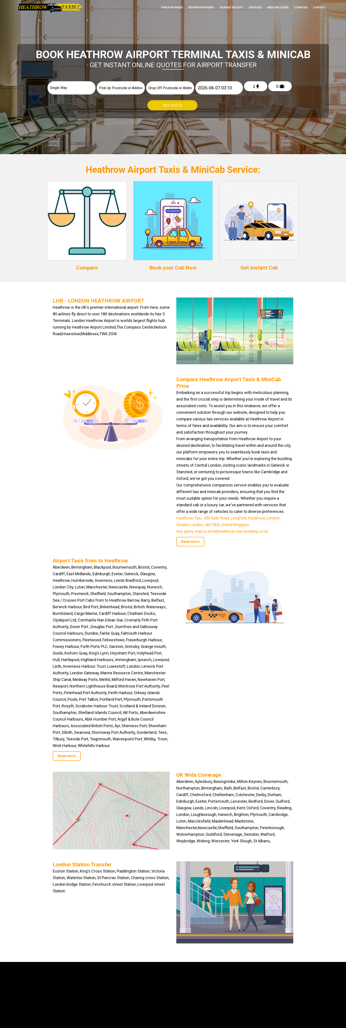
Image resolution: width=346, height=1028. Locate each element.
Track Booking (172, 7)
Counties (301, 7)
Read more (190, 542)
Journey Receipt (231, 7)
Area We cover (278, 7)
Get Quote (172, 105)
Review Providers (201, 7)
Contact (319, 7)
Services (255, 7)
